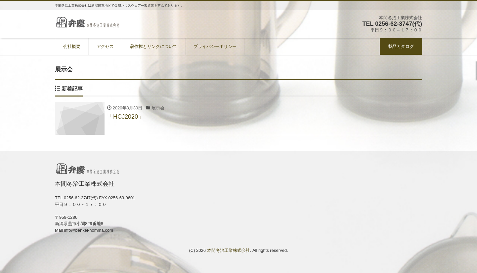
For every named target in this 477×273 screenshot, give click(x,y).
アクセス (105, 46)
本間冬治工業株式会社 (228, 250)
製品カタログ (401, 46)
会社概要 (71, 46)
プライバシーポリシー (215, 46)
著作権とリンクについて (153, 46)
